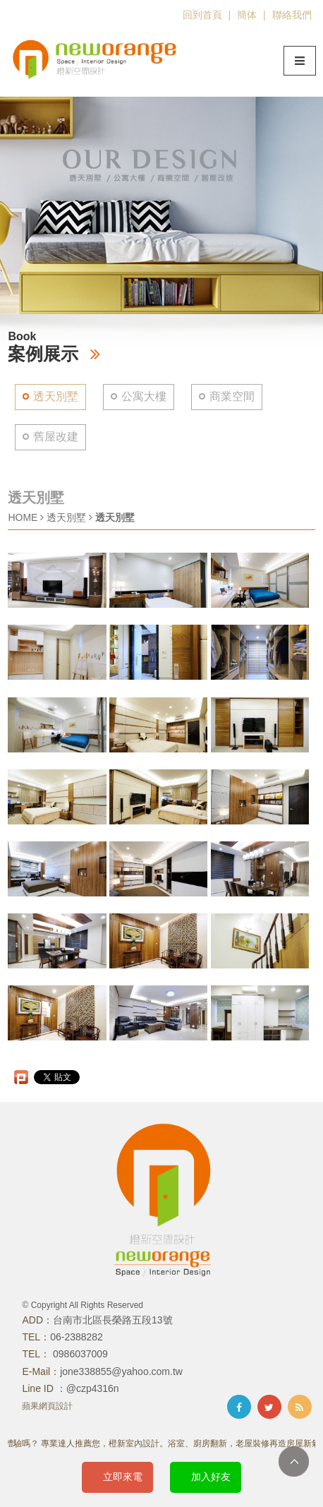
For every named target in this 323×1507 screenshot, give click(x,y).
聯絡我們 (292, 14)
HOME (22, 517)
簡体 (247, 14)
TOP (294, 1461)
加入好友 (211, 1476)
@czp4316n (92, 1388)
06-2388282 (76, 1337)
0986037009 (79, 1353)
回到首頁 (202, 14)
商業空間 (232, 396)
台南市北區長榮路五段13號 (113, 1320)
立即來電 (122, 1476)
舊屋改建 (55, 437)
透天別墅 (55, 396)
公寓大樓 (143, 396)
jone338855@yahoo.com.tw (121, 1371)
